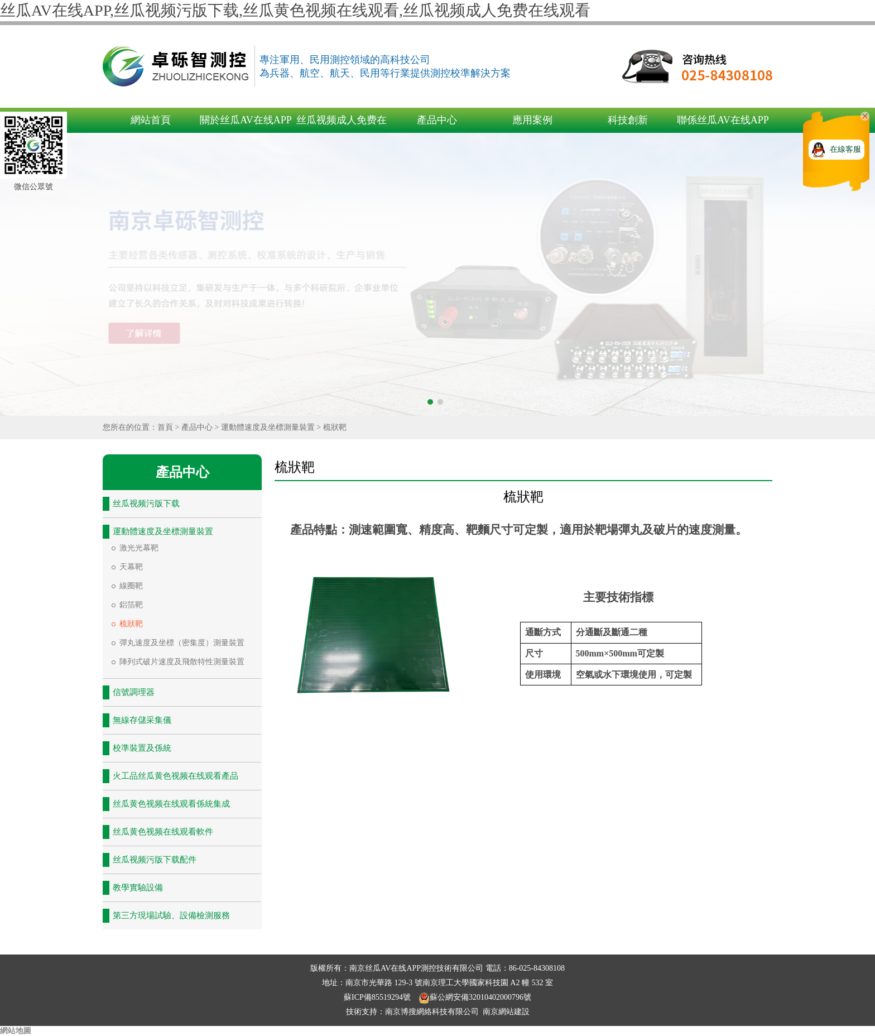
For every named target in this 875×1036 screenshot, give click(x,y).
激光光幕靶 (138, 548)
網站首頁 (151, 120)
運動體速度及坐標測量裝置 (268, 427)
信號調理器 (134, 692)
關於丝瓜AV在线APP (246, 120)
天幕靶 (131, 567)
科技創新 (628, 120)
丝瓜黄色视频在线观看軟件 (163, 831)
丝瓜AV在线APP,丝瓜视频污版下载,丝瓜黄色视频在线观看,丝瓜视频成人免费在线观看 (295, 10)
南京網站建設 (506, 1012)
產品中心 (437, 120)
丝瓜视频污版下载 (146, 503)
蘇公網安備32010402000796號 (475, 997)
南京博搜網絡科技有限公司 (432, 1012)
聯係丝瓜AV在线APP (723, 120)
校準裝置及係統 (142, 748)
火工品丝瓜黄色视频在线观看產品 (175, 775)
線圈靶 (131, 586)
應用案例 (532, 120)
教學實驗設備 (138, 887)
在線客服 (845, 149)
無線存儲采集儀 (142, 720)
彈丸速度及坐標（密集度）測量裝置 (181, 643)
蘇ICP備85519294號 (378, 997)
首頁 (165, 427)
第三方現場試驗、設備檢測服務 (171, 915)
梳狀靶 (335, 427)
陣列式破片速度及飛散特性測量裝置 (181, 662)
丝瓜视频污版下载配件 (154, 859)
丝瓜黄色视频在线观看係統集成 (171, 803)
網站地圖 (15, 1031)
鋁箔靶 (131, 605)
